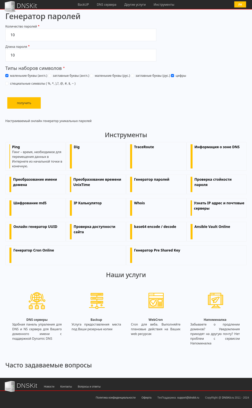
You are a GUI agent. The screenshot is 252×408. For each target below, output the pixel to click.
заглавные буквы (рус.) (153, 75)
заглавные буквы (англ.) (71, 75)
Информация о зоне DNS (217, 146)
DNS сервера (107, 4)
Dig (77, 146)
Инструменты (164, 4)
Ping (16, 146)
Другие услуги (135, 4)
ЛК (240, 4)
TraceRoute (144, 146)
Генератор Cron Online (33, 250)
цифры (181, 75)
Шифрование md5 (29, 203)
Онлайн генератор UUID (35, 226)
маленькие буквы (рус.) (112, 75)
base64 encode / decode (155, 226)
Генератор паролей (151, 179)
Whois (139, 203)
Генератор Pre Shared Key (157, 250)
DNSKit (20, 6)
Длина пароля (16, 46)
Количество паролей (21, 26)
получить (24, 103)
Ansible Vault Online (212, 226)
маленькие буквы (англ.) (28, 75)
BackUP (83, 4)
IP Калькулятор (88, 203)
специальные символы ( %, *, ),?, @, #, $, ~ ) (42, 83)
